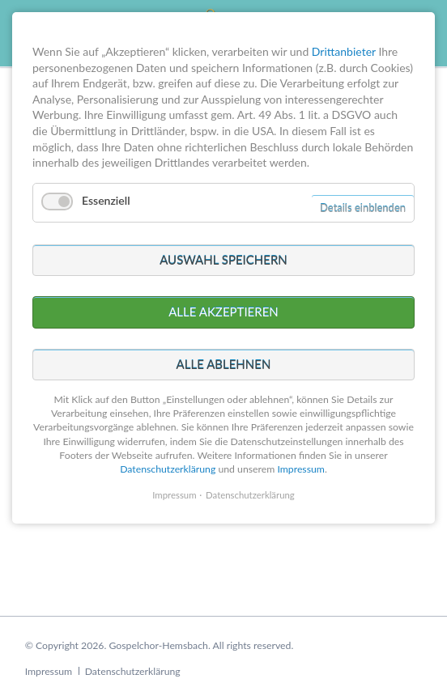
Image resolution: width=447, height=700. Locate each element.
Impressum (48, 671)
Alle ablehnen (224, 322)
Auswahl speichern (223, 217)
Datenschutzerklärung (133, 671)
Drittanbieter (344, 9)
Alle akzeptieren (223, 270)
